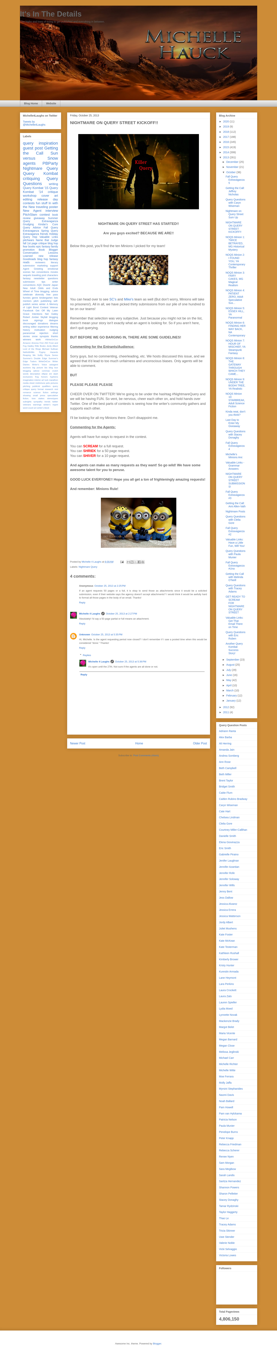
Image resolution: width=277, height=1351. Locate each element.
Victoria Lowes (227, 1255)
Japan (54, 285)
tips (43, 282)
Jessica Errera (227, 909)
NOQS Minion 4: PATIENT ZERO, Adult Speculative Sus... (235, 296)
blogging (53, 317)
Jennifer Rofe (227, 873)
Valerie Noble (227, 1242)
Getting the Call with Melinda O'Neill (235, 577)
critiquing (31, 178)
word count (28, 408)
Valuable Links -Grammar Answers (235, 465)
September (233, 659)
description (35, 374)
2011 (226, 712)
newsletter (39, 278)
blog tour (53, 367)
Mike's (129, 299)
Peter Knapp (226, 1138)
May (229, 680)
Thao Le (224, 1218)
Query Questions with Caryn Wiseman (235, 202)
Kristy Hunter (226, 965)
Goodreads (29, 259)
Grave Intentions (32, 314)
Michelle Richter (228, 1064)
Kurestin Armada (229, 971)
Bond (35, 307)
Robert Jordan (31, 317)
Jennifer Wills (227, 885)
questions (53, 278)
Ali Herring (225, 743)
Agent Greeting (33, 269)
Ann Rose (225, 761)
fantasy (27, 278)
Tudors (33, 361)
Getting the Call (40, 151)
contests (29, 203)
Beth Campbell (227, 768)
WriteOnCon (44, 361)
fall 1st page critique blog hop (40, 243)
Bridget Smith (227, 786)
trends (47, 402)
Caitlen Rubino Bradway (233, 798)
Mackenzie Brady (229, 1021)
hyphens (54, 377)
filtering (54, 326)
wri (35, 408)
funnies (27, 298)
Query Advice (32, 227)
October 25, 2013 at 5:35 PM (106, 634)
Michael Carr (226, 1057)
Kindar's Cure (48, 224)
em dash (53, 374)
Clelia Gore (225, 823)
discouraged (29, 323)
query (28, 143)
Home (139, 743)
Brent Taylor (226, 780)
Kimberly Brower (229, 959)
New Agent (32, 210)
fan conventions (40, 272)
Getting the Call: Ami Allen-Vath (236, 505)
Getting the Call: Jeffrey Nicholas (235, 191)
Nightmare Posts (235, 511)
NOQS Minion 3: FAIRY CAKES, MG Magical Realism (235, 279)
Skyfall (43, 317)
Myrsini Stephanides (231, 1088)
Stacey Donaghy (229, 1199)
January (231, 700)
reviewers (40, 262)
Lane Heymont (227, 977)
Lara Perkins (226, 983)
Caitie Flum (225, 792)
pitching (26, 386)
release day (47, 199)
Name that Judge (47, 240)
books (31, 246)
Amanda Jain (227, 749)
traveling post (39, 275)
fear (25, 246)
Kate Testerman (228, 946)
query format (37, 389)
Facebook (28, 310)
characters (52, 275)
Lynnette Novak (228, 1014)
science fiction (40, 392)
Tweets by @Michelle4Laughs (34, 123)
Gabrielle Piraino (229, 854)
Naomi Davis (226, 1094)
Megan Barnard (228, 1039)
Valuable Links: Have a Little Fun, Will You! (235, 542)
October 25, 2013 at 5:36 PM (130, 661)
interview (51, 210)
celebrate (28, 294)
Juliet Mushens (228, 928)
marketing (42, 265)
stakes (41, 398)
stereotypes (52, 398)
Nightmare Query (88, 566)
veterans (27, 405)
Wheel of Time (31, 291)
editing (27, 199)
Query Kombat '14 (40, 189)
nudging (54, 330)
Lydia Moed (226, 1008)
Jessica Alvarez (228, 903)
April (229, 685)
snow (35, 336)
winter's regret (50, 405)
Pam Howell (226, 1107)
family (54, 246)
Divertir (47, 285)
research (49, 389)
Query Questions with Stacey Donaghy (235, 434)
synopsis (44, 336)
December (232, 161)
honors (44, 377)
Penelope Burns (228, 1131)
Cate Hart (224, 811)
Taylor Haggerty (228, 1212)
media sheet (29, 383)
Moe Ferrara (226, 1076)
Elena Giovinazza (229, 842)
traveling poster (47, 207)
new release (48, 255)
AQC (39, 285)
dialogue (53, 320)
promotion (29, 249)
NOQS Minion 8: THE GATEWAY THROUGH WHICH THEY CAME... (235, 366)
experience (43, 326)
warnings (37, 405)
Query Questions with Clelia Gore (235, 519)
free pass (52, 294)
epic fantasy (43, 246)
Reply (82, 602)
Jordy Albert (52, 346)
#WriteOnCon (51, 339)
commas (46, 371)
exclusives (28, 377)
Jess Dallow (226, 897)
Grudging (28, 224)
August (230, 664)
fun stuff (41, 203)
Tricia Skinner (227, 1230)
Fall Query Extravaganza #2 (235, 531)
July (229, 669)
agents (29, 163)
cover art (49, 195)
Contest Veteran (49, 307)
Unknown (84, 634)
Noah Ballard (226, 1101)
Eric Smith (225, 848)
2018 (226, 131)
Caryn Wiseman (228, 805)
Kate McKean (227, 940)
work (38, 339)
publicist (36, 386)
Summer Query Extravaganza (40, 220)
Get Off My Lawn (47, 310)
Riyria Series (51, 355)
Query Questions (40, 181)
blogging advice (31, 371)
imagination (28, 380)
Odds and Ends (48, 288)
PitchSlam (30, 214)
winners (27, 339)
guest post (33, 148)
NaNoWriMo (29, 352)
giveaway (39, 218)
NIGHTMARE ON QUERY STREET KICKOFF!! (234, 227)
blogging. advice (49, 291)
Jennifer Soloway (229, 879)
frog (37, 377)
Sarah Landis (227, 1175)
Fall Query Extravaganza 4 (235, 446)
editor (34, 326)
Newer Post (77, 743)
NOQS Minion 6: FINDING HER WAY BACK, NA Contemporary (236, 329)
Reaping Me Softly (33, 355)
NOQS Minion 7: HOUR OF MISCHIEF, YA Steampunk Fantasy (235, 347)
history (26, 330)
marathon (53, 380)
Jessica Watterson (230, 916)
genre (35, 298)
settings (54, 392)
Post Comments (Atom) (146, 755)
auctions (27, 367)
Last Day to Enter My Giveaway (233, 423)
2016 (226, 141)
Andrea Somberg (229, 755)
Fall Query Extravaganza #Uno (235, 565)
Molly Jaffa (225, 1082)
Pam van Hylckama (230, 1113)
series (35, 304)
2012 (226, 707)
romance (27, 392)
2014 (226, 152)
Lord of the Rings (32, 349)
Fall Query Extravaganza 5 (235, 179)
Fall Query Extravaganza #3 (235, 495)
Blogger (157, 1343)
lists (56, 298)
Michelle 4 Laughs (89, 613)
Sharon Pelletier (228, 1193)
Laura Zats (225, 996)
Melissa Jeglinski (229, 1051)
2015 (226, 147)
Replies (87, 655)
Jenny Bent (225, 891)
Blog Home (31, 103)
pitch (36, 301)
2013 (226, 157)
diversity (39, 294)
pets (48, 383)
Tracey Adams (227, 1224)
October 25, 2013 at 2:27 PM (121, 613)
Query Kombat (40, 173)
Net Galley (51, 314)
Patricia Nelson (228, 1119)
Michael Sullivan (50, 349)
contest (45, 214)
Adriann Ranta (227, 731)
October (231, 172)
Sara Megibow (227, 1168)
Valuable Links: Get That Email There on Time (234, 622)
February (232, 695)
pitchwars (28, 240)
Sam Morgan (226, 1162)
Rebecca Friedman (230, 1144)
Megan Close (227, 1045)
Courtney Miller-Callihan (233, 829)
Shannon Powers (229, 1187)
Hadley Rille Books (36, 346)
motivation (39, 330)
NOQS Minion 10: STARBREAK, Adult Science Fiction (235, 400)
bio (46, 367)
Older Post (200, 743)
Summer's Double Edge (35, 358)
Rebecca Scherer (229, 1150)
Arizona (35, 343)
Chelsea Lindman (229, 817)
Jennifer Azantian (229, 866)
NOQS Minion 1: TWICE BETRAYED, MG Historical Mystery (235, 243)
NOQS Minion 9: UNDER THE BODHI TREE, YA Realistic (235, 384)
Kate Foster (226, 934)
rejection (43, 333)
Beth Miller (225, 774)
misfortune (40, 383)
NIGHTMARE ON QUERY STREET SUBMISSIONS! (235, 480)
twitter (55, 402)
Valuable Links (48, 236)
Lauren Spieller (228, 1002)
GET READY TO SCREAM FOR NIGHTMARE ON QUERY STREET (235, 604)
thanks (54, 336)
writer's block (43, 408)
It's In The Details (51, 14)
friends (44, 233)
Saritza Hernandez (230, 1181)
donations (43, 323)
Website (51, 103)
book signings (33, 320)
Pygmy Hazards (48, 352)
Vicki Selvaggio (228, 1249)
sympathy (38, 402)
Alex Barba (225, 737)
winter (42, 304)
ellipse (45, 374)
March (230, 690)
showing (27, 395)
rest (56, 389)
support (54, 265)
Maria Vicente (227, 1033)
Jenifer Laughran (229, 860)
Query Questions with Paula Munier (235, 554)
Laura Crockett (227, 990)
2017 (226, 136)
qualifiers (46, 386)
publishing (46, 301)
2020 (226, 121)
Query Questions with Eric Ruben (235, 635)
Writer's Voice (39, 364)
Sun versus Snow (40, 156)
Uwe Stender (226, 1236)
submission (29, 282)
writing (53, 184)
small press (39, 395)
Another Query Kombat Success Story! (234, 648)
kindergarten (46, 298)
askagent (53, 364)
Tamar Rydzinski (229, 1206)
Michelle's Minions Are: (234, 456)
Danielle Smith (227, 835)
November (232, 166)
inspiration (48, 143)
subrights (27, 402)
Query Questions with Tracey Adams (235, 588)
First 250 (43, 343)
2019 (226, 126)
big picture (37, 367)
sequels (27, 275)
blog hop (42, 259)
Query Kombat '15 (35, 188)
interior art (39, 380)
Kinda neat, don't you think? (235, 413)
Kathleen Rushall (229, 953)
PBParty (50, 163)
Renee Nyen (226, 1156)
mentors (27, 301)
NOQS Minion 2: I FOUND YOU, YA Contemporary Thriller (235, 261)
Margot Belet (226, 1027)
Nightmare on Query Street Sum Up (234, 214)
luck (46, 380)
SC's (112, 299)
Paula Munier (227, 1125)
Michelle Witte (227, 1070)
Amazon (27, 343)
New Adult (29, 288)
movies (54, 272)
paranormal (29, 333)
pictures (54, 383)
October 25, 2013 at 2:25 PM (110, 585)
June (229, 675)
